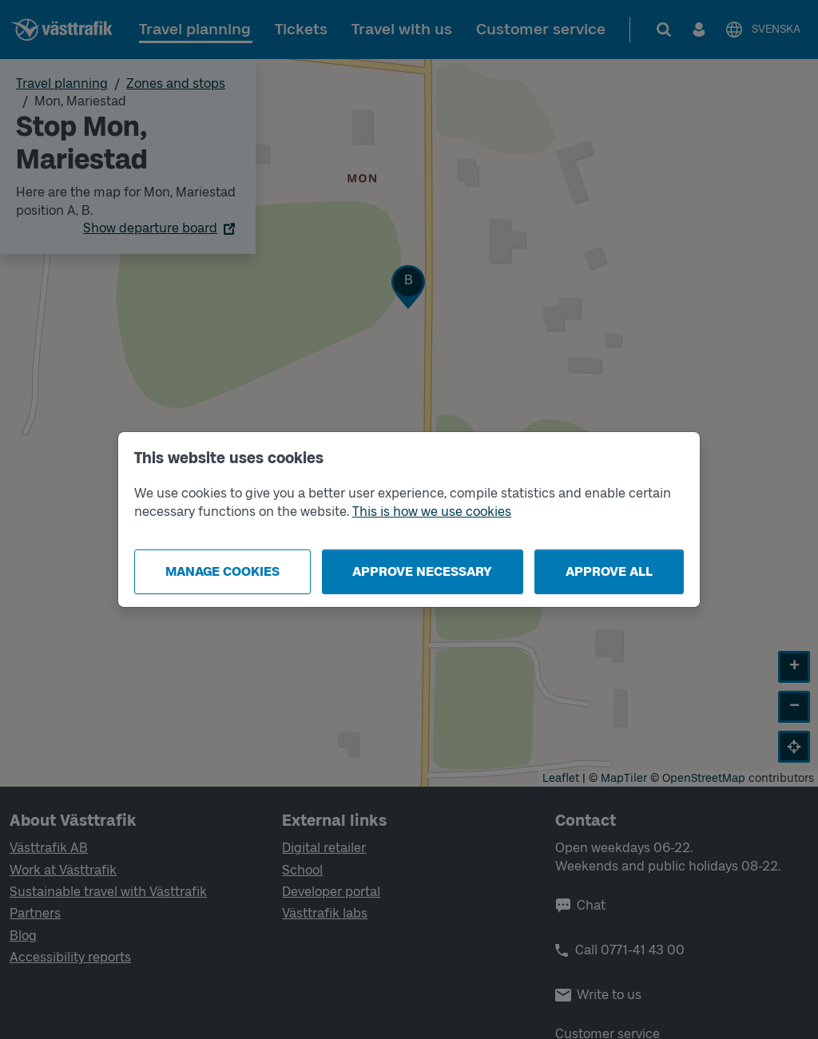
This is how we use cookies (431, 511)
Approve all (609, 571)
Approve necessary (422, 571)
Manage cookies (222, 571)
